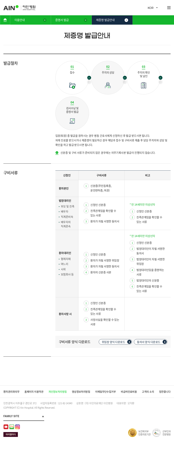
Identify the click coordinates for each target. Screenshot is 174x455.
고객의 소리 (148, 392)
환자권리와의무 (11, 392)
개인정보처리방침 (58, 392)
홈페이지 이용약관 (34, 392)
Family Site (11, 421)
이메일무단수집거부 (105, 392)
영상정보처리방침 (81, 392)
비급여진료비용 (129, 392)
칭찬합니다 (9, 397)
